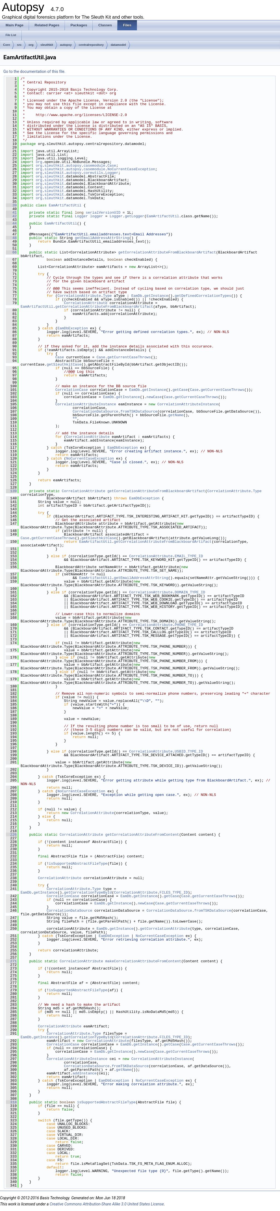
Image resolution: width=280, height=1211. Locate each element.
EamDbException (72, 328)
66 (11, 252)
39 (11, 205)
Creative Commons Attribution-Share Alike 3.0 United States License (107, 1204)
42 (11, 216)
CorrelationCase (71, 389)
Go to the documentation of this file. (34, 71)
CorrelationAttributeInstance (85, 404)
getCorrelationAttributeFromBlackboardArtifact (167, 252)
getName (175, 415)
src (19, 44)
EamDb (136, 295)
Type (107, 295)
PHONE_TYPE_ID (189, 624)
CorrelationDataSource (95, 411)
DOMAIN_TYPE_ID (190, 592)
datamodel (118, 44)
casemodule (94, 165)
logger (96, 216)
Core (6, 44)
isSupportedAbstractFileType (78, 863)
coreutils (93, 172)
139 (11, 491)
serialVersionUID (103, 212)
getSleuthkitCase (64, 364)
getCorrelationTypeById (88, 892)
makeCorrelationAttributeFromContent (143, 961)
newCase (154, 396)
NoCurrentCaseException (131, 169)
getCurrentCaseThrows (129, 357)
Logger (111, 172)
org (31, 44)
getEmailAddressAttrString (102, 237)
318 (11, 1102)
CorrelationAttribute (79, 295)
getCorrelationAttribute (165, 928)
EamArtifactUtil (65, 205)
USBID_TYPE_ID (189, 751)
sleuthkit (46, 44)
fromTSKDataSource (139, 411)
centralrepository (91, 44)
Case (111, 165)
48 (11, 237)
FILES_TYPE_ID (173, 892)
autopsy (66, 44)
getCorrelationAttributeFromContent (142, 834)
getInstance (156, 295)
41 (11, 212)
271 (11, 961)
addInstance (85, 1073)
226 (11, 834)
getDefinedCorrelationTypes (203, 295)
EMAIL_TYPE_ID (189, 556)
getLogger (134, 216)
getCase (180, 389)
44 (11, 223)
